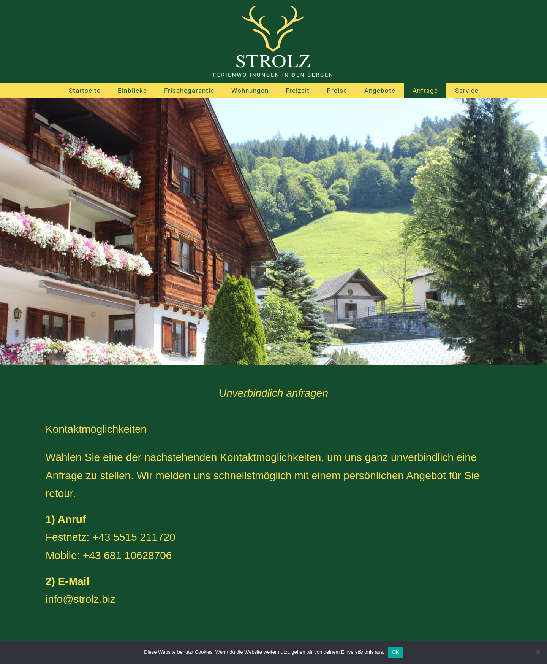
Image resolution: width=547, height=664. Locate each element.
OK (395, 652)
